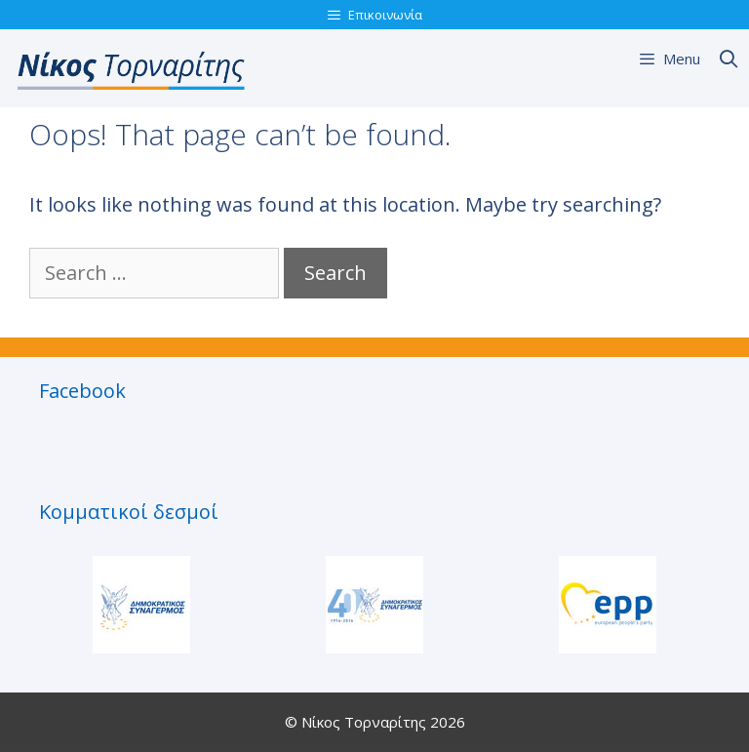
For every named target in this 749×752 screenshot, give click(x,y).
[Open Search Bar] (729, 58)
